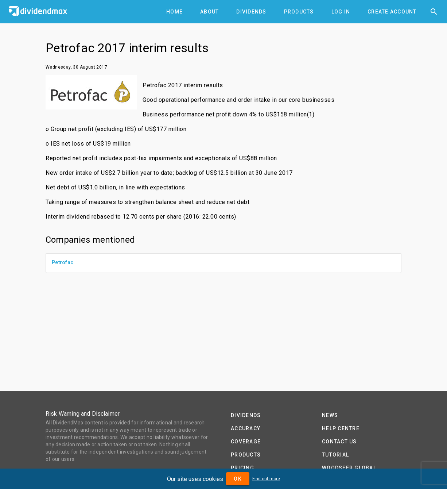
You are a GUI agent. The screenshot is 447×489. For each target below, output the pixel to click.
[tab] (174, 11)
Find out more (266, 478)
